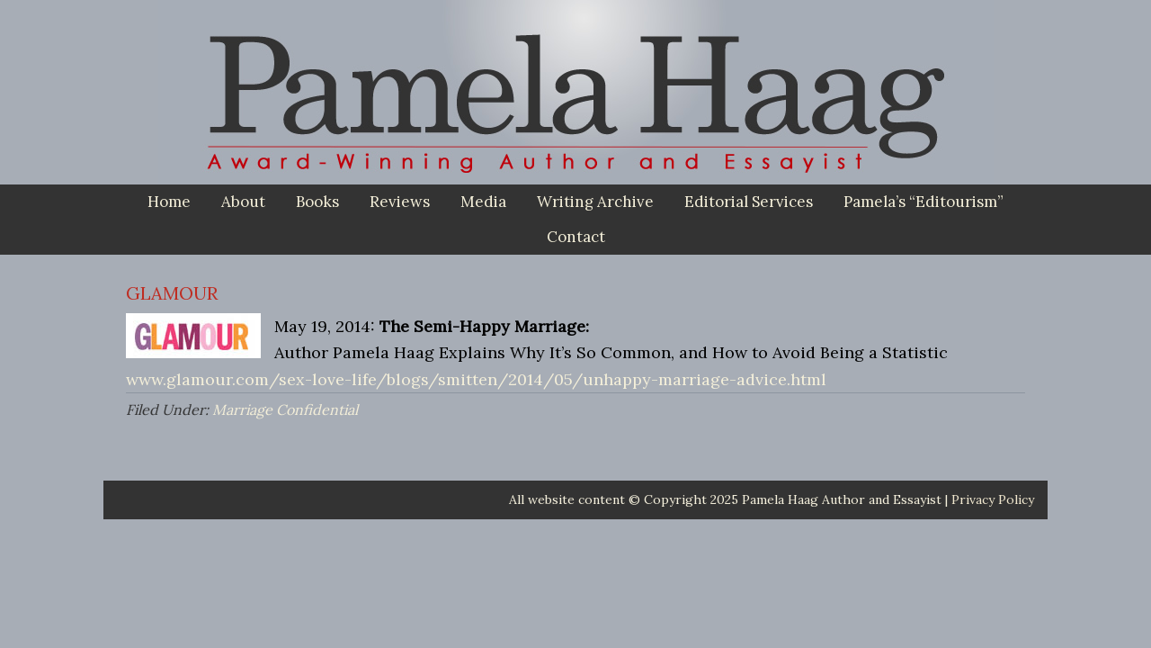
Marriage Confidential (285, 409)
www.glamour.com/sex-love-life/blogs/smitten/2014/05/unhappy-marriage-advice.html (476, 379)
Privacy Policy (992, 499)
